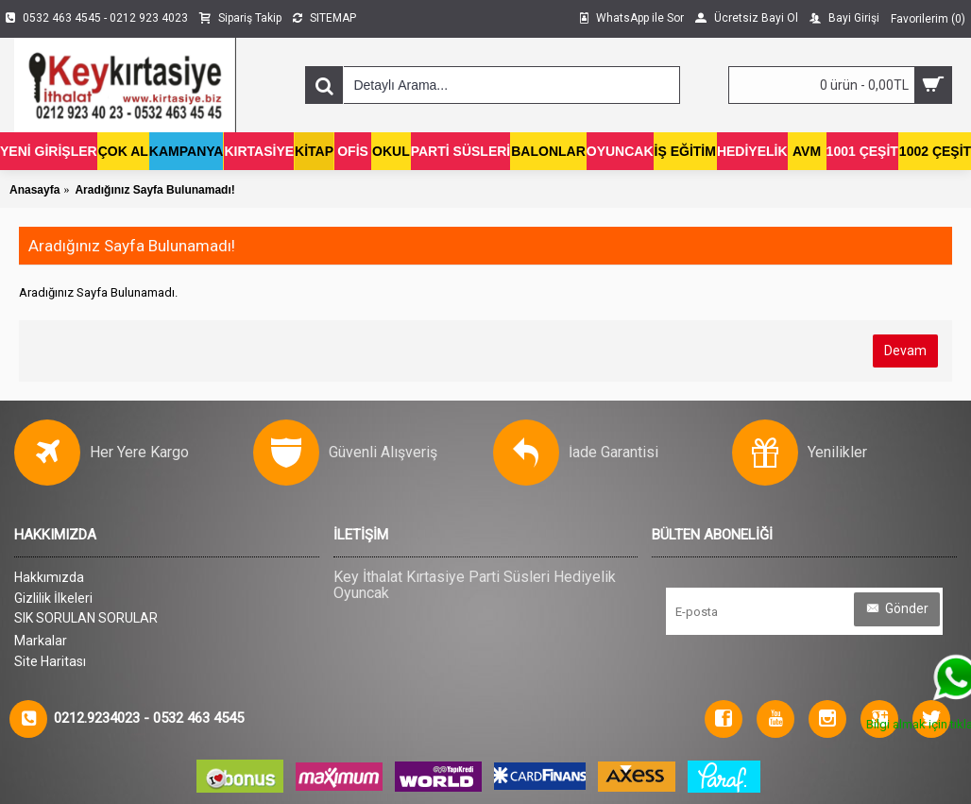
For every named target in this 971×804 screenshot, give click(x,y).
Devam (905, 350)
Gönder (896, 609)
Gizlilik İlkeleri (53, 598)
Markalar (40, 640)
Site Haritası (50, 661)
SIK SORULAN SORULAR (86, 617)
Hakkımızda (49, 577)
